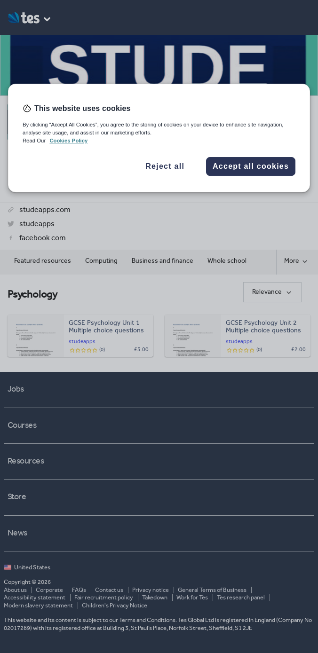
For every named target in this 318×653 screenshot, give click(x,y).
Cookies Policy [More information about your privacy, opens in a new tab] (68, 141)
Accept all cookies (251, 166)
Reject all (164, 166)
